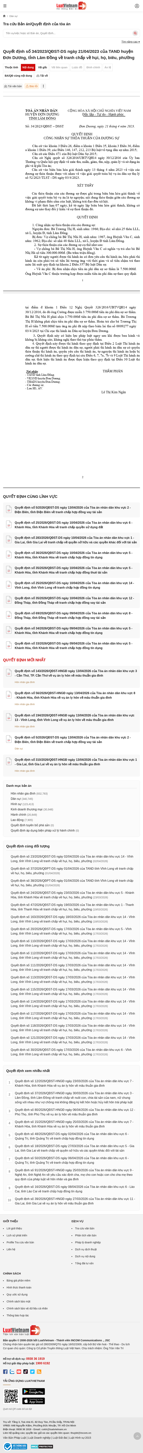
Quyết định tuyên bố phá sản (30, 825)
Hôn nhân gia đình (25, 682)
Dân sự (19, 748)
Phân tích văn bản (85, 1235)
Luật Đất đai (60, 1437)
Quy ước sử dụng (17, 1294)
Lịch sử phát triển (17, 1235)
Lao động (17, 820)
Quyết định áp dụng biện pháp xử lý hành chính (43, 830)
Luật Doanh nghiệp (39, 1437)
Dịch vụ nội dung (85, 1256)
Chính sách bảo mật (18, 1301)
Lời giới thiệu (14, 1228)
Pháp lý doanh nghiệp (88, 1242)
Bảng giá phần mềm (18, 1280)
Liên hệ (11, 1249)
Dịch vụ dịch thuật (86, 1249)
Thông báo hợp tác (18, 1315)
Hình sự (16, 804)
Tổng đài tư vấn (84, 1263)
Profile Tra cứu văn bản (20, 1242)
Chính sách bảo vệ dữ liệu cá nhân (27, 1308)
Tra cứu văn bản (84, 1228)
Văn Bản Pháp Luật (14, 1437)
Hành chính (18, 814)
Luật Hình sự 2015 (80, 1437)
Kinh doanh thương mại (26, 809)
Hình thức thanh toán (19, 1287)
